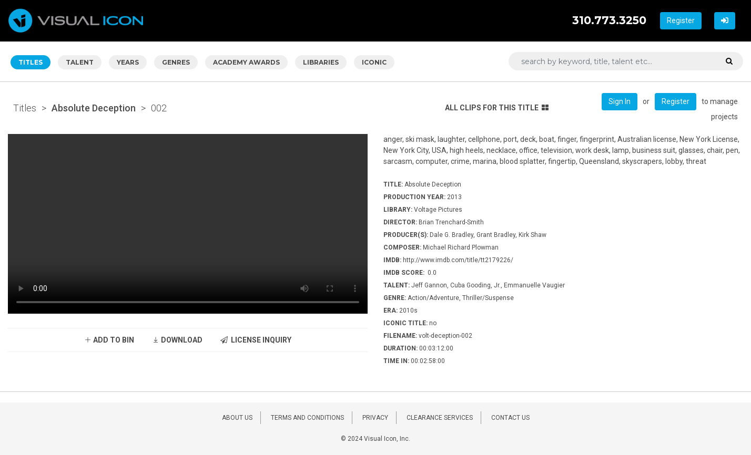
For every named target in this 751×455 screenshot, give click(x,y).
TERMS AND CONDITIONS (307, 417)
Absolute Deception (94, 107)
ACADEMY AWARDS (246, 62)
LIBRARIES (321, 62)
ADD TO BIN (109, 340)
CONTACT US (510, 417)
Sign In (619, 101)
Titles (24, 107)
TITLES (30, 62)
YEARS (128, 62)
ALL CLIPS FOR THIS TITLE (497, 108)
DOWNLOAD (177, 340)
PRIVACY (375, 417)
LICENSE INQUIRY (255, 340)
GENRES (176, 62)
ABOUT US (237, 417)
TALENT (80, 62)
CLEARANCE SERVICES (440, 417)
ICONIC (374, 62)
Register (681, 20)
